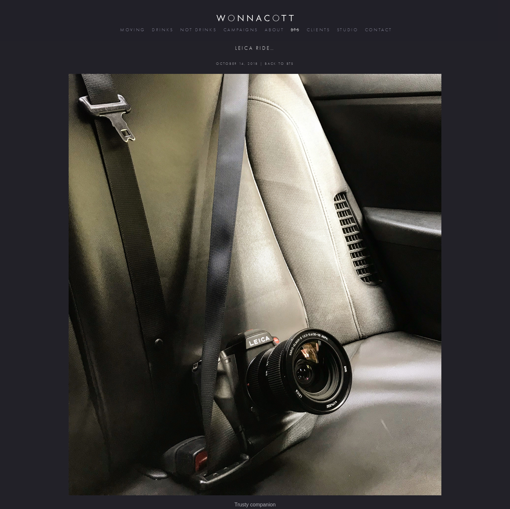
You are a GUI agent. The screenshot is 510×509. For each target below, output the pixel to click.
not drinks (197, 30)
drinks (162, 30)
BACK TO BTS (279, 64)
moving (132, 30)
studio (347, 30)
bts (295, 30)
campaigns (240, 30)
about (274, 30)
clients (318, 30)
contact (378, 30)
